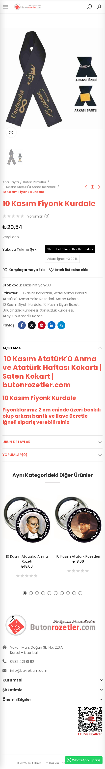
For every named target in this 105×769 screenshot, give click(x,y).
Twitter (31, 325)
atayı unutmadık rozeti (23, 316)
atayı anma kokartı (70, 293)
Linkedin (51, 325)
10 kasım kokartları (36, 293)
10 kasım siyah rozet (61, 304)
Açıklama (11, 348)
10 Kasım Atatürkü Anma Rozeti (27, 559)
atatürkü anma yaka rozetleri (28, 298)
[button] (24, 593)
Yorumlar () (38, 216)
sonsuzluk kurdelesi (56, 310)
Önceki (86, 186)
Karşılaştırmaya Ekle (27, 269)
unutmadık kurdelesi (20, 310)
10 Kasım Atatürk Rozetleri (78, 556)
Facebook (22, 325)
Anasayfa (92, 186)
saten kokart (67, 298)
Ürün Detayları (16, 441)
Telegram (61, 325)
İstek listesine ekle (71, 269)
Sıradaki (99, 186)
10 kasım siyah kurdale (22, 304)
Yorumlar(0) (14, 454)
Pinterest (41, 325)
